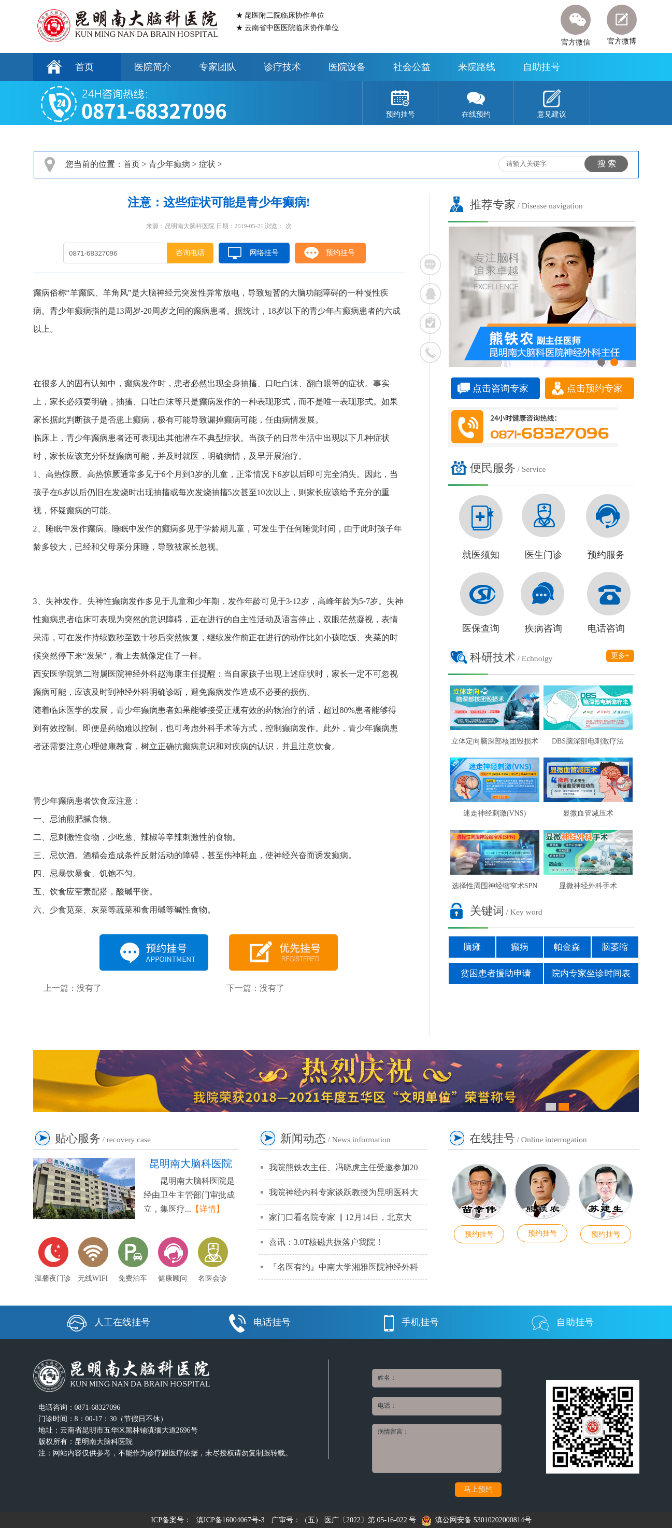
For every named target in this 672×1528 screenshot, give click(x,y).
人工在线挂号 (108, 1322)
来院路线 (476, 67)
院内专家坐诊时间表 (591, 973)
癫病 (519, 947)
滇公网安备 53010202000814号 (476, 1520)
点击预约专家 (595, 388)
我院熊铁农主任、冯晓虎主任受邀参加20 (343, 1167)
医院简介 (152, 67)
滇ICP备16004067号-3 (230, 1520)
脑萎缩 (615, 947)
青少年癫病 (169, 164)
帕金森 (567, 947)
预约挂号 (340, 253)
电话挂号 (260, 1322)
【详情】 (207, 1208)
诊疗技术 (282, 67)
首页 (84, 67)
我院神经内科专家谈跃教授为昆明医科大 (343, 1192)
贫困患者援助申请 (496, 973)
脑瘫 (472, 947)
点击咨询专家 (500, 388)
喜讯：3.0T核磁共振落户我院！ (326, 1242)
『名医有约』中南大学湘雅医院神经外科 (343, 1267)
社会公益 (412, 67)
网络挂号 (264, 253)
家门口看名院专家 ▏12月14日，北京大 (340, 1217)
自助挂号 (541, 67)
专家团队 (217, 67)
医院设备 (347, 67)
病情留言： (437, 1448)
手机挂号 (411, 1322)
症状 (207, 164)
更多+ (620, 656)
